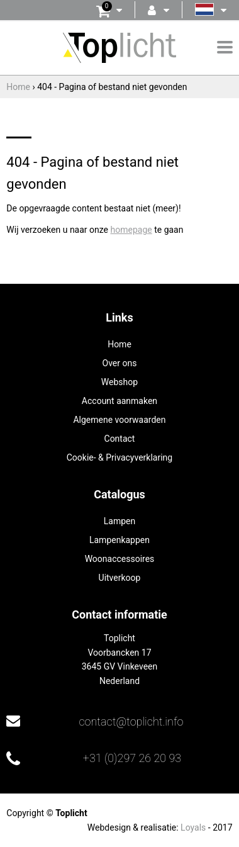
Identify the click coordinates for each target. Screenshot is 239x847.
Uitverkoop (120, 578)
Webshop (119, 382)
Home (119, 344)
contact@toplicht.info (131, 721)
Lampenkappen (119, 540)
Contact (119, 439)
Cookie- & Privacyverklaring (119, 457)
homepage (131, 230)
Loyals (193, 827)
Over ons (120, 363)
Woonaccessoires (120, 559)
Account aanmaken (119, 401)
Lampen (119, 521)
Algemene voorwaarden (119, 420)
